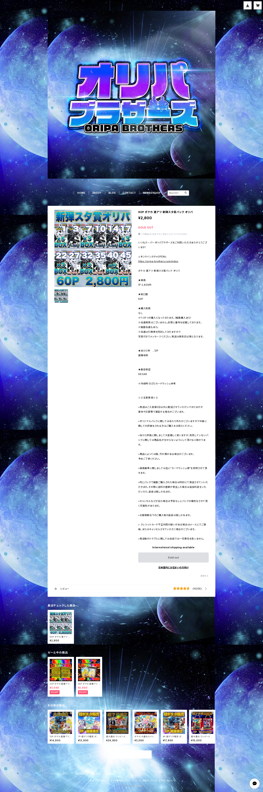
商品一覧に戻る (131, 754)
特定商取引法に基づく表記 (88, 774)
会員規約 (110, 774)
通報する (204, 576)
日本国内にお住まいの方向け (173, 567)
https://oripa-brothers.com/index (158, 261)
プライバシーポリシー (60, 774)
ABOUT (97, 192)
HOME (81, 192)
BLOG (112, 192)
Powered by (131, 786)
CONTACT (129, 192)
